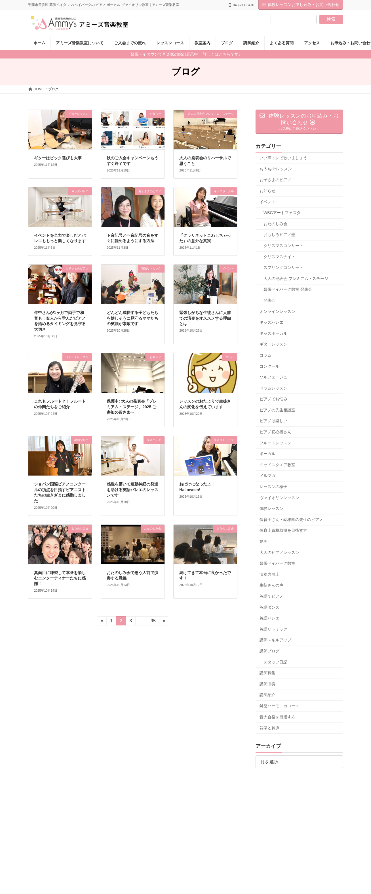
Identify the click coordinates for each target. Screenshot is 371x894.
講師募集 (267, 673)
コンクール (269, 366)
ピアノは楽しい (273, 421)
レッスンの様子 (273, 486)
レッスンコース (130, 794)
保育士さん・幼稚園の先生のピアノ (291, 519)
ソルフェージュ (273, 377)
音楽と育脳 (269, 727)
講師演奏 (267, 684)
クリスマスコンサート (283, 245)
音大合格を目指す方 (277, 717)
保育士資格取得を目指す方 (283, 530)
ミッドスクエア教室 (277, 464)
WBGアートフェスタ (282, 212)
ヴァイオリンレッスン (279, 497)
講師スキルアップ (275, 640)
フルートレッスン (275, 443)
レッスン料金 (96, 794)
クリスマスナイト (279, 256)
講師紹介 (267, 694)
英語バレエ (269, 618)
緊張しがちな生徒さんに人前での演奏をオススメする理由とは (205, 318)
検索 (331, 19)
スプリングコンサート (283, 267)
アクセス (258, 794)
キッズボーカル (273, 333)
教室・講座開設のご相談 (222, 794)
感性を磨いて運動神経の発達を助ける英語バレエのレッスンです (132, 489)
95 (153, 621)
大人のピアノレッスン (279, 552)
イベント (267, 202)
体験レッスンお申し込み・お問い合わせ (300, 4)
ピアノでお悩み (273, 399)
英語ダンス (269, 607)
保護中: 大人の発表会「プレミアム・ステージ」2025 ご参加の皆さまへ (132, 406)
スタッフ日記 (275, 662)
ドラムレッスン (273, 388)
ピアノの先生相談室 (277, 410)
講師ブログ (269, 651)
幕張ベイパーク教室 (277, 563)
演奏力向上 (269, 574)
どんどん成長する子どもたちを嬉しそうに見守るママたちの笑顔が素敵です (132, 318)
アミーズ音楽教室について (53, 794)
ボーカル (267, 453)
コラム (265, 355)
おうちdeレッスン (276, 169)
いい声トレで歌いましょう (283, 158)
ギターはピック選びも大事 (58, 158)
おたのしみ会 (275, 223)
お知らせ (267, 191)
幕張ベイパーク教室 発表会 (288, 289)
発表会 (269, 300)
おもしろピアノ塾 (279, 235)
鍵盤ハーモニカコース (279, 706)
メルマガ (267, 476)
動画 (263, 541)
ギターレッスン (273, 344)
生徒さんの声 (271, 585)
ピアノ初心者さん (275, 432)
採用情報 (184, 794)
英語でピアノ (271, 596)
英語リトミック (273, 629)
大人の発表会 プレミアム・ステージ (296, 278)
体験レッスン (271, 508)
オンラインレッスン (277, 311)
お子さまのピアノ (275, 180)
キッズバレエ (271, 322)
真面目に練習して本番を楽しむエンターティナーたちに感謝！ (60, 578)
